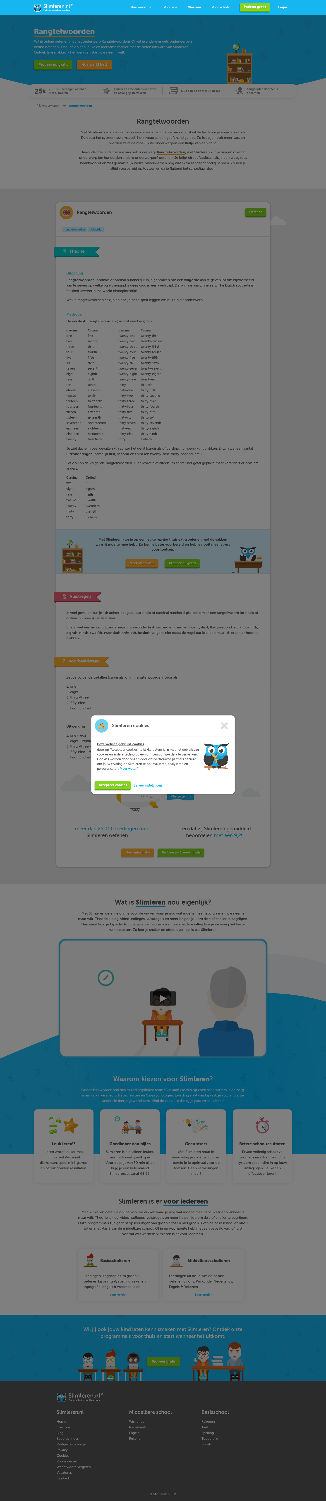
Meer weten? (129, 774)
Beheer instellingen (148, 791)
